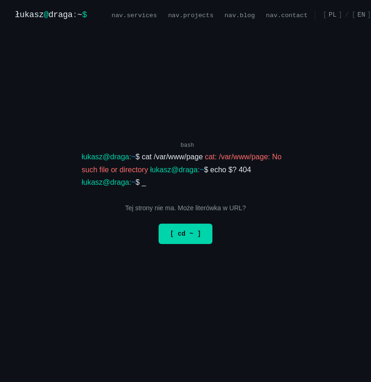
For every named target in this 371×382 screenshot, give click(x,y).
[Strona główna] (51, 14)
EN (361, 14)
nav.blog (239, 14)
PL (333, 14)
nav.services (134, 14)
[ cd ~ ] (185, 233)
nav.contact (287, 14)
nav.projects (191, 14)
